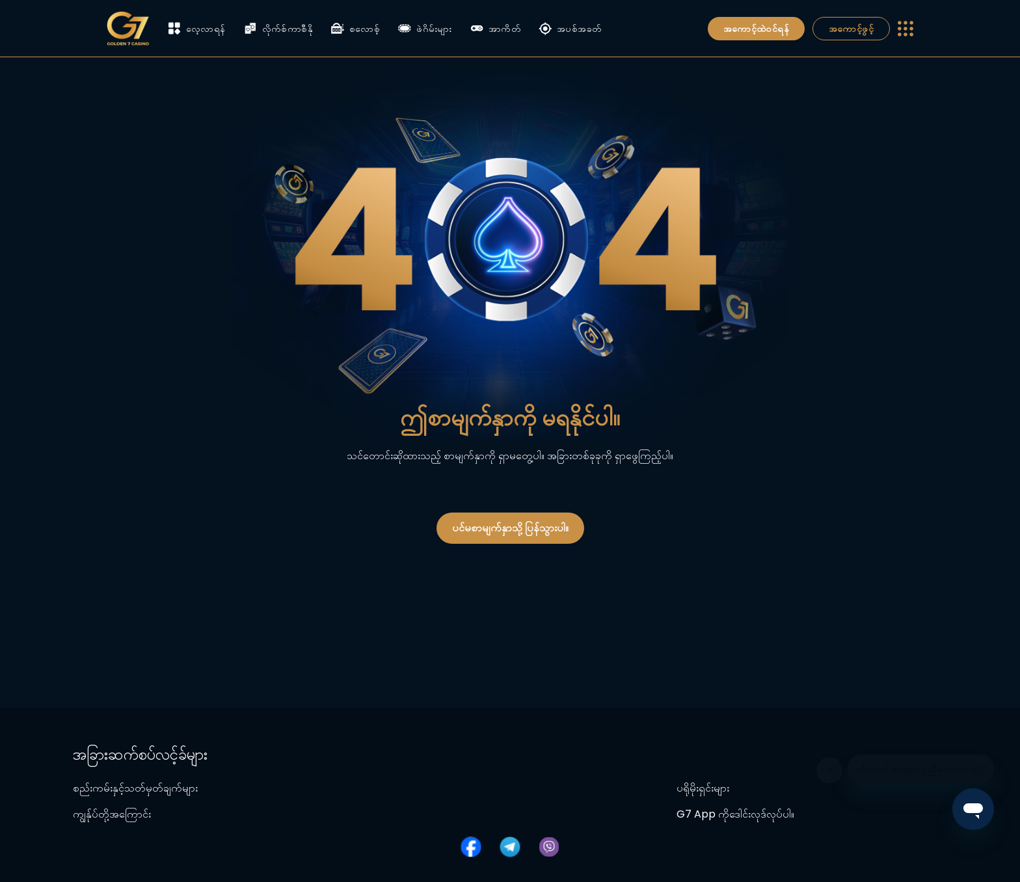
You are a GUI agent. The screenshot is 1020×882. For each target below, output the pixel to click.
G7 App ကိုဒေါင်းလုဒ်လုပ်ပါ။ (735, 814)
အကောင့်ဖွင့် (851, 28)
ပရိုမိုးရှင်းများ (703, 788)
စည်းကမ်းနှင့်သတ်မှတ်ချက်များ (135, 788)
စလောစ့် (355, 28)
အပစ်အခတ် (570, 28)
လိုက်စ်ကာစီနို (278, 28)
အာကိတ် (495, 28)
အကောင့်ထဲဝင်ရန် (756, 28)
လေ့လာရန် (197, 28)
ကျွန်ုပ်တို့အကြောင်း (112, 814)
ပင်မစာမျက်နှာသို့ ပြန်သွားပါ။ (510, 527)
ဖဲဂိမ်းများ (425, 28)
